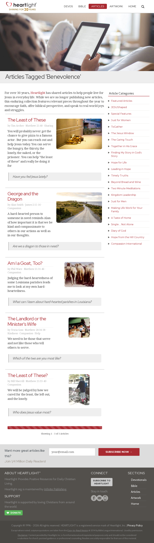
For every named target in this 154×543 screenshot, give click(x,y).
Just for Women (121, 120)
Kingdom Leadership (123, 194)
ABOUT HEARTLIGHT (22, 473)
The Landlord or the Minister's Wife (27, 321)
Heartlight (37, 93)
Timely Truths (119, 175)
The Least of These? (28, 375)
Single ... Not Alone (122, 224)
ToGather (117, 126)
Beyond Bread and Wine (126, 182)
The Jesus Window (122, 133)
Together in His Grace (124, 146)
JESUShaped (119, 107)
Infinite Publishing (55, 489)
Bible (82, 6)
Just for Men (118, 201)
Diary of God (118, 230)
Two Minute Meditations (125, 188)
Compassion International (126, 243)
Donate (13, 513)
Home (135, 504)
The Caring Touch (122, 139)
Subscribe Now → (119, 451)
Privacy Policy (135, 525)
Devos (68, 6)
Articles (97, 6)
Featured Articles (121, 100)
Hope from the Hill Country (127, 237)
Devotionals (138, 480)
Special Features (121, 113)
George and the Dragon (23, 196)
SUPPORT (12, 496)
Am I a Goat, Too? (25, 263)
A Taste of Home (121, 217)
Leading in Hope (121, 169)
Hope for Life (119, 162)
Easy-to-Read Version (77, 530)
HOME (132, 6)
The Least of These (27, 120)
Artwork (116, 6)
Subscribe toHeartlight (101, 482)
